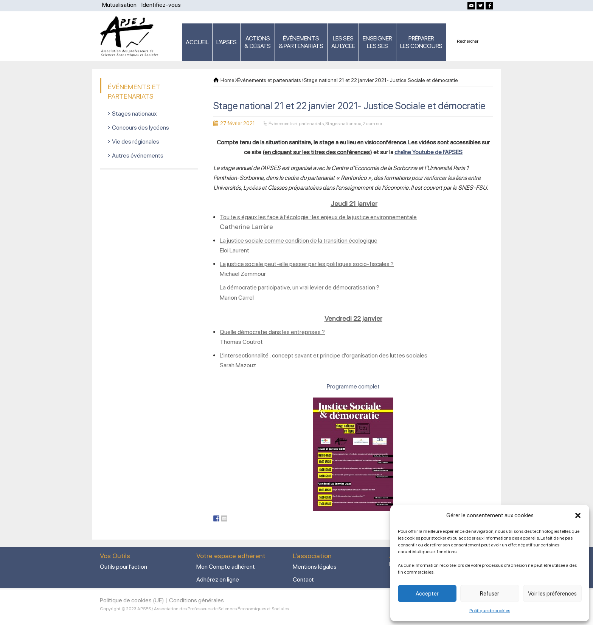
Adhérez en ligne (217, 579)
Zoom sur (372, 123)
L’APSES (226, 42)
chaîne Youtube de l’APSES (428, 152)
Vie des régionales (135, 141)
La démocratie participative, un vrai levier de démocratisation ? (299, 287)
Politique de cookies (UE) (132, 600)
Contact (303, 579)
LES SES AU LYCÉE (343, 42)
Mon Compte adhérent (225, 566)
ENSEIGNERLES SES (377, 42)
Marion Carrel (237, 297)
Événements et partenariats (296, 123)
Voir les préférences (552, 593)
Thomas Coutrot (241, 341)
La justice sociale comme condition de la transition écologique (298, 240)
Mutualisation (119, 4)
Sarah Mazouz (238, 365)
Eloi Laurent (234, 250)
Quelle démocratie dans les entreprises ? (272, 332)
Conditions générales (196, 600)
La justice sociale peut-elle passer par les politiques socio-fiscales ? (307, 264)
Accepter (427, 593)
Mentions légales (315, 566)
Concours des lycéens (140, 127)
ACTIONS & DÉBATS (257, 42)
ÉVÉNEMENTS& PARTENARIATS (301, 42)
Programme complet (353, 386)
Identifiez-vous (161, 4)
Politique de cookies (489, 610)
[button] (578, 515)
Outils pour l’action (123, 566)
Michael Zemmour (243, 273)
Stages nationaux (343, 123)
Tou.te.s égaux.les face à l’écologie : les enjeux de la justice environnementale (318, 217)
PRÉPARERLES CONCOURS (421, 42)
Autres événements (137, 155)
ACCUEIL (197, 42)
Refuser (489, 593)
